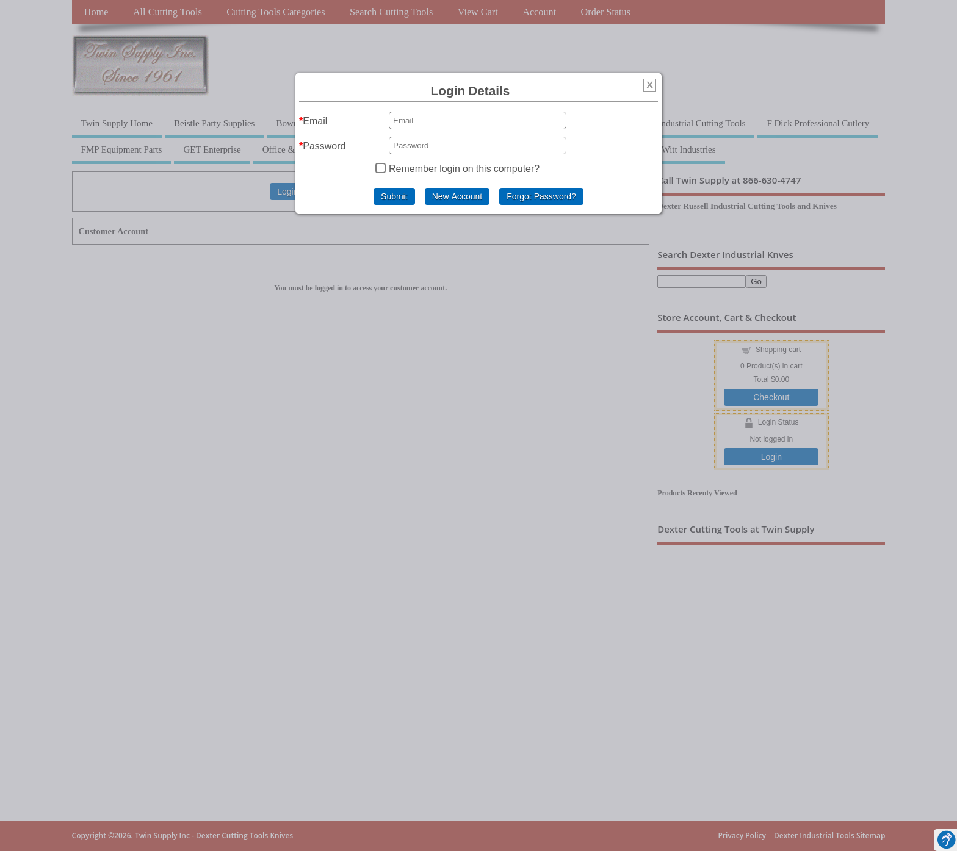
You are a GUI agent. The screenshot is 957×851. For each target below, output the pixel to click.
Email (315, 121)
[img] (649, 86)
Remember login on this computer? (464, 168)
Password (324, 146)
